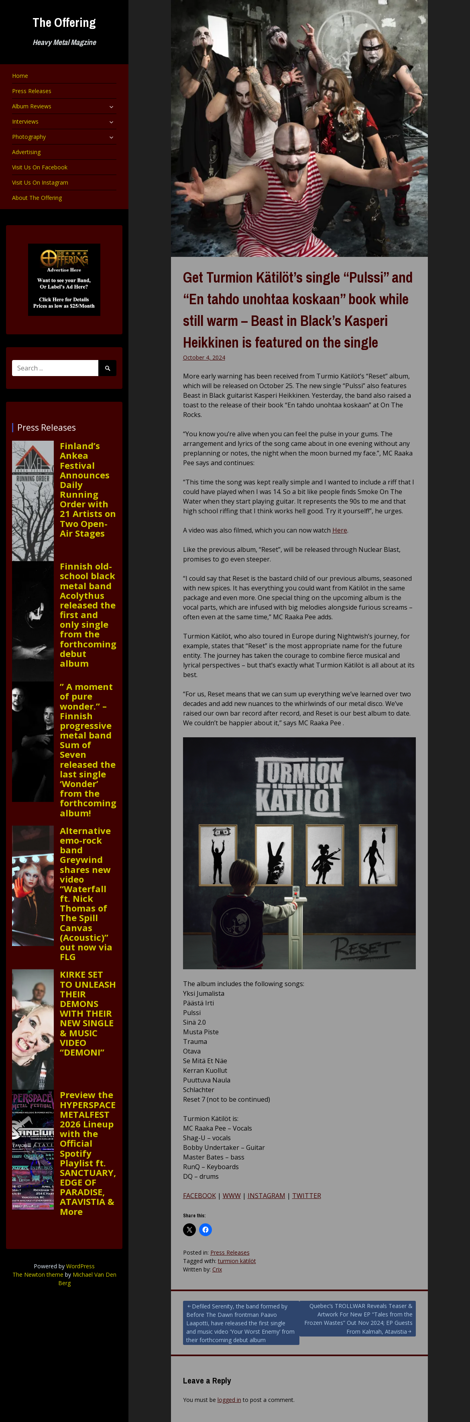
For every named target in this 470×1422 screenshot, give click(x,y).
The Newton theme (37, 1274)
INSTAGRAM (266, 1195)
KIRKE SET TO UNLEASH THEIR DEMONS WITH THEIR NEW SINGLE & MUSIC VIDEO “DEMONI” (88, 1013)
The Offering (64, 22)
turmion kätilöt (237, 1261)
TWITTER (306, 1195)
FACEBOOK (199, 1195)
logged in (229, 1400)
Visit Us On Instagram (40, 182)
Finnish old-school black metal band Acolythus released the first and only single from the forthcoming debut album (88, 614)
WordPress (80, 1266)
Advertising (26, 152)
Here (339, 530)
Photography (29, 136)
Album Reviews (31, 106)
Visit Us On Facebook (39, 167)
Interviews (25, 121)
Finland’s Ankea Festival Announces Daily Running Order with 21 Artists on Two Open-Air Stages (88, 489)
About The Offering (37, 197)
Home (20, 75)
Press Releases (31, 91)
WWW (232, 1195)
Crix (217, 1269)
